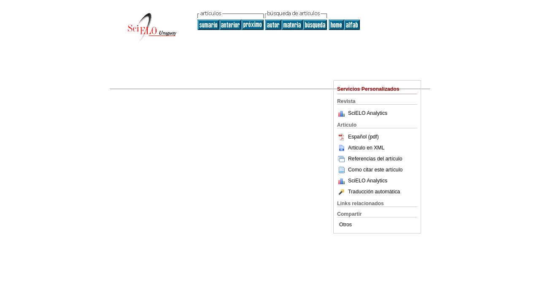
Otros (345, 225)
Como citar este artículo (375, 170)
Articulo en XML (360, 148)
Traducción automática (368, 192)
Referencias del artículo (369, 159)
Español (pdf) (358, 137)
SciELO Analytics (367, 113)
